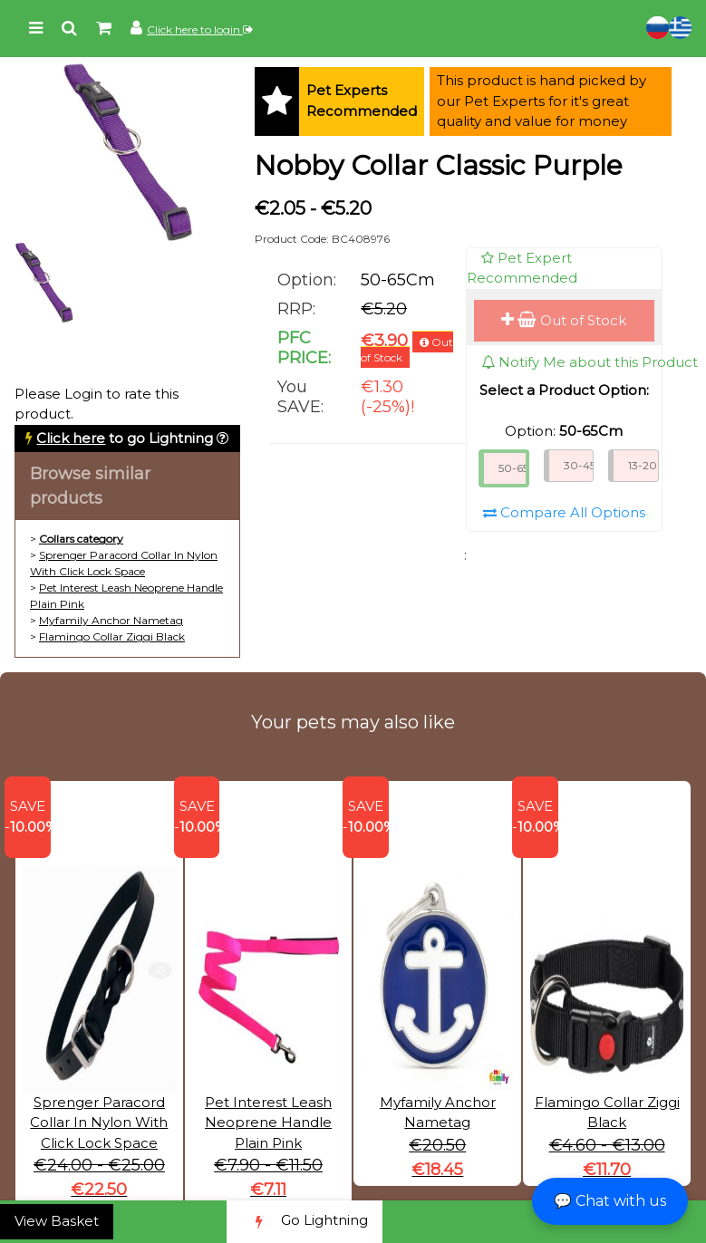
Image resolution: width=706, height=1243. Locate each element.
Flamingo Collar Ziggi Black (112, 636)
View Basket (57, 1220)
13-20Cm (643, 465)
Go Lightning (304, 1222)
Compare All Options (564, 512)
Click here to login (200, 29)
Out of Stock (563, 320)
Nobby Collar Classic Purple (439, 165)
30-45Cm (579, 465)
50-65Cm (513, 468)
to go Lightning (124, 438)
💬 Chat (610, 1200)
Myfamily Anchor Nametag (111, 620)
